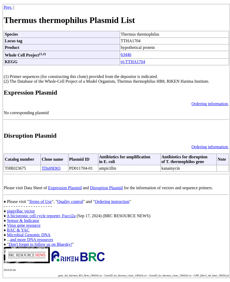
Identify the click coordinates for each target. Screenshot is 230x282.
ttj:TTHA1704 (133, 61)
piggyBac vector (21, 211)
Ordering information (210, 103)
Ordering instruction (112, 201)
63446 (126, 54)
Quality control (70, 201)
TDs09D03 (51, 168)
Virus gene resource (24, 225)
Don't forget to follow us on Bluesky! (40, 244)
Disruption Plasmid (106, 188)
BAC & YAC (18, 230)
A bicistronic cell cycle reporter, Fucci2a (41, 216)
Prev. (8, 7)
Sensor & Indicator (23, 220)
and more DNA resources (31, 239)
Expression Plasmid (65, 188)
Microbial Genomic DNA (28, 235)
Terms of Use (40, 201)
